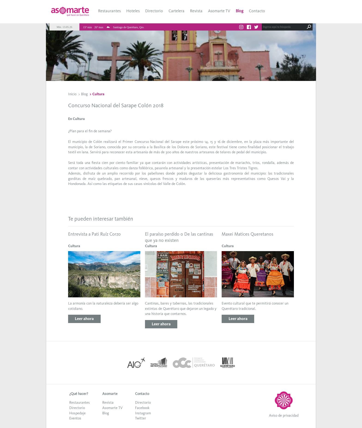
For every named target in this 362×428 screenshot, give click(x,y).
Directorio (154, 10)
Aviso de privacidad (284, 415)
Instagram (143, 413)
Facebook (142, 408)
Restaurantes (109, 10)
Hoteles (133, 10)
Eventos (75, 418)
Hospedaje (77, 413)
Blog (239, 10)
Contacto (257, 10)
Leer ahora (84, 318)
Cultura (98, 94)
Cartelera (176, 10)
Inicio (72, 94)
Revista (196, 10)
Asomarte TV (219, 10)
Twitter (140, 418)
